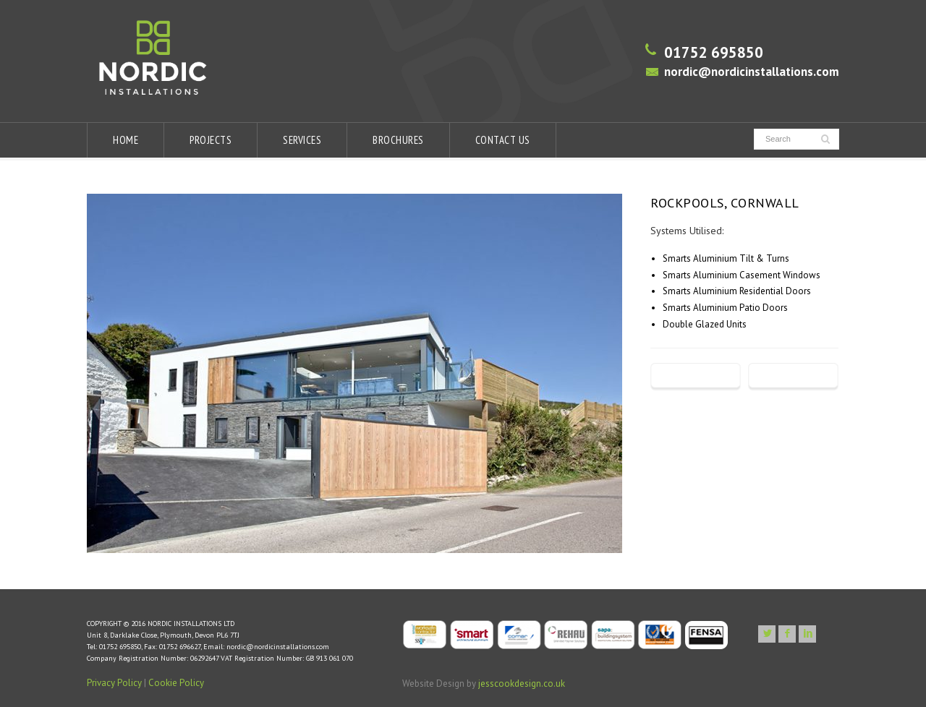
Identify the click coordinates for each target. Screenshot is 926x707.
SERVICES (302, 140)
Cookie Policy (176, 683)
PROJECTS (211, 140)
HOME (125, 140)
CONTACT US (502, 140)
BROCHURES (398, 140)
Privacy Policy (114, 683)
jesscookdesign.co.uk (521, 683)
